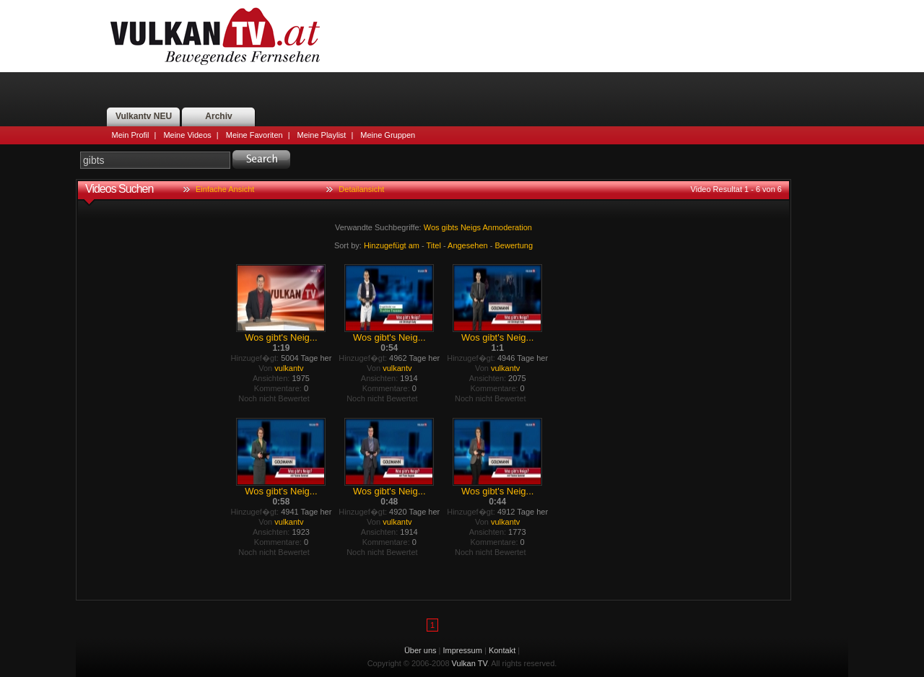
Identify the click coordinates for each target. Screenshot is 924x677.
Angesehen (468, 245)
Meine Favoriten (254, 135)
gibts (450, 227)
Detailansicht (361, 189)
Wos (432, 227)
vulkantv (288, 368)
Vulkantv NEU (144, 116)
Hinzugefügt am (391, 245)
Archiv (218, 116)
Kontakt (502, 650)
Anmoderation (507, 227)
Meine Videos (187, 135)
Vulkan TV (215, 36)
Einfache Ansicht (225, 189)
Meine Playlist (321, 135)
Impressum (462, 650)
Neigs (471, 227)
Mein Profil (130, 135)
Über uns (420, 650)
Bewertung (514, 245)
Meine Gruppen (387, 135)
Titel (434, 245)
